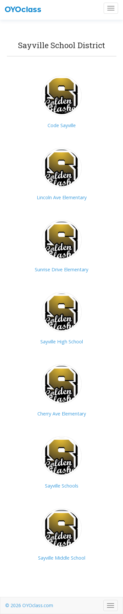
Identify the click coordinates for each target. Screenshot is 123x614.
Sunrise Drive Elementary (61, 269)
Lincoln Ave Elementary (62, 197)
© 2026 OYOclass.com (29, 605)
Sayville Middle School (61, 558)
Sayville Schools (61, 486)
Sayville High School (61, 341)
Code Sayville (62, 125)
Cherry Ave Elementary (61, 414)
